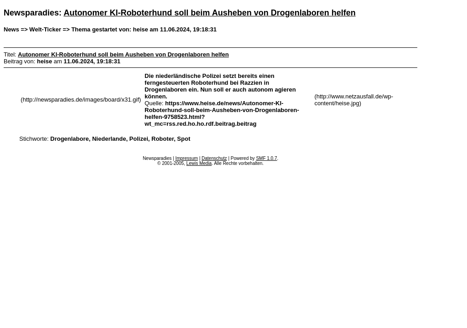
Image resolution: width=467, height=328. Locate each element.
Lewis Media (199, 163)
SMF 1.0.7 (266, 158)
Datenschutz (214, 158)
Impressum (186, 158)
